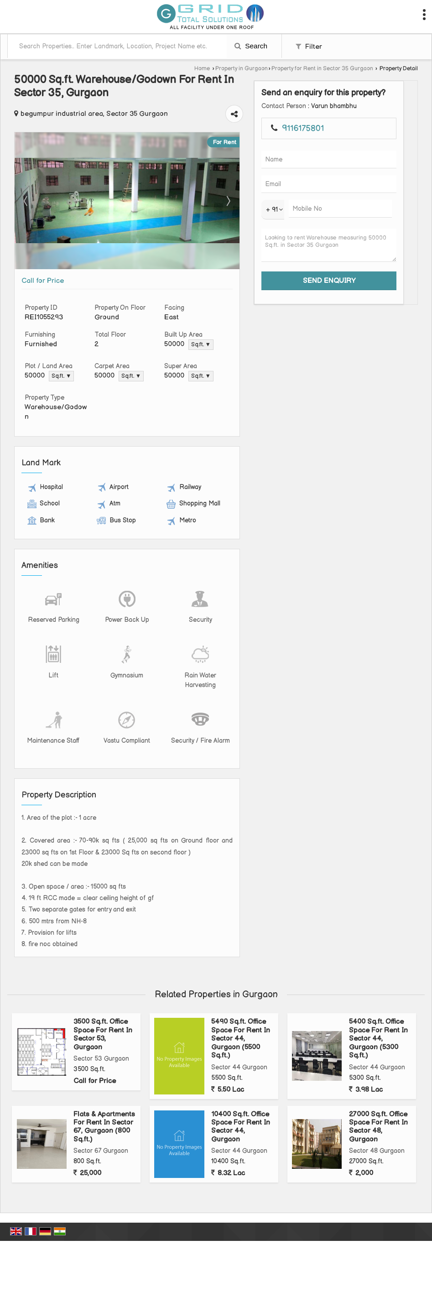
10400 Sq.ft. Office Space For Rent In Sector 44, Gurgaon (240, 1094)
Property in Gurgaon (241, 68)
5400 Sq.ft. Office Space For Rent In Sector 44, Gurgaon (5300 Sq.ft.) (378, 1006)
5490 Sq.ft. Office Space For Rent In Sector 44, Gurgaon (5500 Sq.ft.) (240, 1006)
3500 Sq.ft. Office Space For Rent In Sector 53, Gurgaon (102, 1002)
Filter (309, 46)
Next (324, 187)
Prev (26, 187)
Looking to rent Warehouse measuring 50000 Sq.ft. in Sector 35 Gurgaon (387, 293)
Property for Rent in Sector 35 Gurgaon (322, 68)
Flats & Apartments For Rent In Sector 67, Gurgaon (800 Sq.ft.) (104, 1094)
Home (202, 68)
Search (250, 46)
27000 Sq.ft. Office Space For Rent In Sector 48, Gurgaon (378, 1094)
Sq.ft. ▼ (264, 331)
